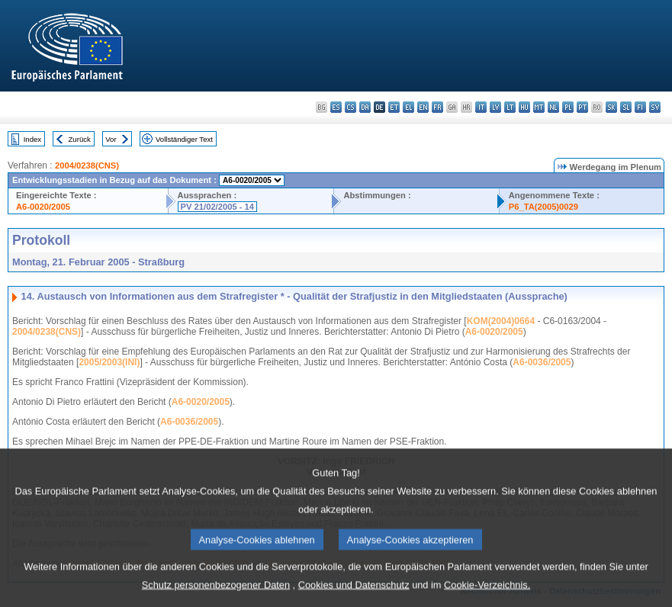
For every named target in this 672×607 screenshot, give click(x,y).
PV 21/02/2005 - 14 (217, 206)
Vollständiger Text (184, 139)
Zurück (80, 139)
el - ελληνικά (408, 107)
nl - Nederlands (553, 107)
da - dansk (365, 107)
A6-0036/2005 (542, 362)
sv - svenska (655, 107)
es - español (336, 107)
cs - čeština (350, 107)
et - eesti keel (394, 107)
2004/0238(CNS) (87, 165)
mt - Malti (539, 107)
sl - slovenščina (626, 107)
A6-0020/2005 (43, 206)
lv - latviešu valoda (495, 107)
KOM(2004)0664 (501, 321)
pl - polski (568, 107)
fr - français (437, 107)
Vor (110, 139)
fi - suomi (640, 107)
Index (32, 139)
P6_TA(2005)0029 (543, 206)
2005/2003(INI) (109, 362)
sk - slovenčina (611, 107)
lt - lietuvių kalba (510, 107)
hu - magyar (524, 107)
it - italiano (481, 107)
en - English (423, 107)
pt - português (582, 107)
